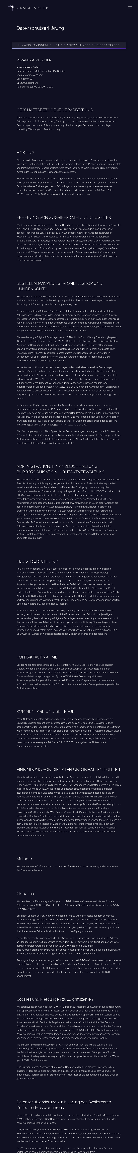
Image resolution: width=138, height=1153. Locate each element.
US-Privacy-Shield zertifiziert (85, 942)
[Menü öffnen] (129, 8)
